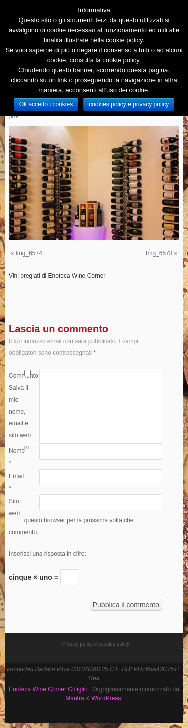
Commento (16, 375)
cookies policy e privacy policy (129, 104)
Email (16, 482)
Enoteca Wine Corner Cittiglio (48, 689)
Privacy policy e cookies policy (96, 644)
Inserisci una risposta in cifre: (47, 553)
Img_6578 (159, 253)
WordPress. (106, 698)
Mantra (74, 698)
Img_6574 (29, 253)
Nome (16, 456)
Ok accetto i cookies (46, 104)
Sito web (14, 507)
